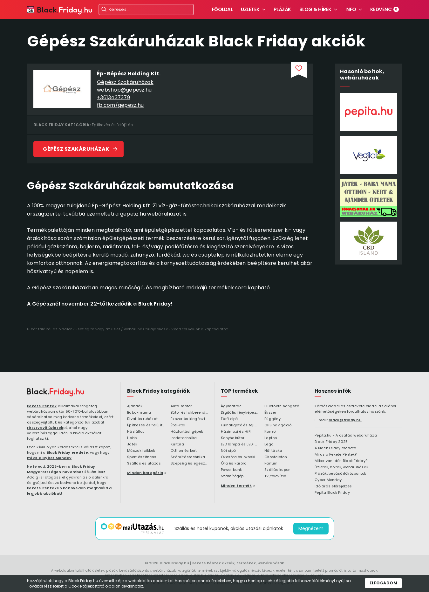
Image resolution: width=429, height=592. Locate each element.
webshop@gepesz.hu (124, 89)
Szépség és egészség (189, 463)
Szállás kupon (277, 470)
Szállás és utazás (144, 463)
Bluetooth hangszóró (283, 406)
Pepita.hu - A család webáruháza (346, 435)
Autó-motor (181, 406)
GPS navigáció (277, 425)
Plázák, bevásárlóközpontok (340, 474)
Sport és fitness (141, 457)
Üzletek (250, 9)
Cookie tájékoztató (86, 586)
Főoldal (222, 9)
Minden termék (236, 485)
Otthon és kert (184, 451)
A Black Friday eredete (335, 448)
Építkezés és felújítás (112, 124)
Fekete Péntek (42, 406)
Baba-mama (139, 412)
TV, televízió (275, 476)
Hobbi (132, 438)
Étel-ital (178, 425)
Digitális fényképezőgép (239, 412)
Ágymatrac (231, 406)
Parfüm (271, 463)
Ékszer (270, 412)
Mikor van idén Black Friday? (341, 461)
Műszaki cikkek (141, 451)
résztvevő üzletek (45, 427)
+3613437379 (113, 97)
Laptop (270, 438)
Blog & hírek (315, 9)
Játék (132, 444)
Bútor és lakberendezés (189, 412)
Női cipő (228, 451)
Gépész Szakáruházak (125, 82)
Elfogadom (384, 583)
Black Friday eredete (67, 452)
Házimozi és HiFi (236, 432)
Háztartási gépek (187, 432)
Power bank (231, 470)
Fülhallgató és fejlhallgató (239, 425)
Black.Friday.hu (174, 563)
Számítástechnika (188, 457)
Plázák (282, 9)
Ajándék (134, 406)
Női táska (273, 451)
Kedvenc (384, 9)
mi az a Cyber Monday (49, 457)
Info (350, 9)
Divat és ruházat (142, 419)
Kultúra (177, 444)
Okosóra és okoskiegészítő (239, 457)
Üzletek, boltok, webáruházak (341, 467)
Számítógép (232, 476)
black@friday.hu (345, 420)
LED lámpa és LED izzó (239, 444)
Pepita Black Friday (332, 493)
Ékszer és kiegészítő (189, 419)
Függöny (272, 419)
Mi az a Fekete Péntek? (336, 454)
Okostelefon (275, 457)
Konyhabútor (232, 438)
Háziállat (135, 432)
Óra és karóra (234, 463)
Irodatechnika (184, 438)
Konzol (270, 432)
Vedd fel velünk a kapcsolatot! (199, 329)
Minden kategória (145, 472)
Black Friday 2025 (331, 442)
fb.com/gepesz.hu (120, 105)
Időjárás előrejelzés (333, 486)
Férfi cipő (229, 419)
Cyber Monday (328, 480)
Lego (268, 444)
